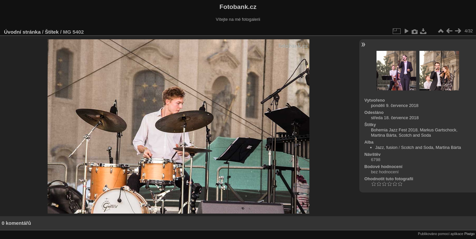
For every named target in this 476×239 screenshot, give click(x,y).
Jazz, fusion (386, 147)
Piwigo (469, 234)
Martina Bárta (383, 135)
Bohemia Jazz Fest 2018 (394, 129)
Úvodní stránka (22, 32)
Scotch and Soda (415, 135)
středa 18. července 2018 (394, 117)
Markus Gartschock (438, 129)
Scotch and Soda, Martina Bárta (431, 147)
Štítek (52, 32)
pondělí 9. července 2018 (394, 105)
